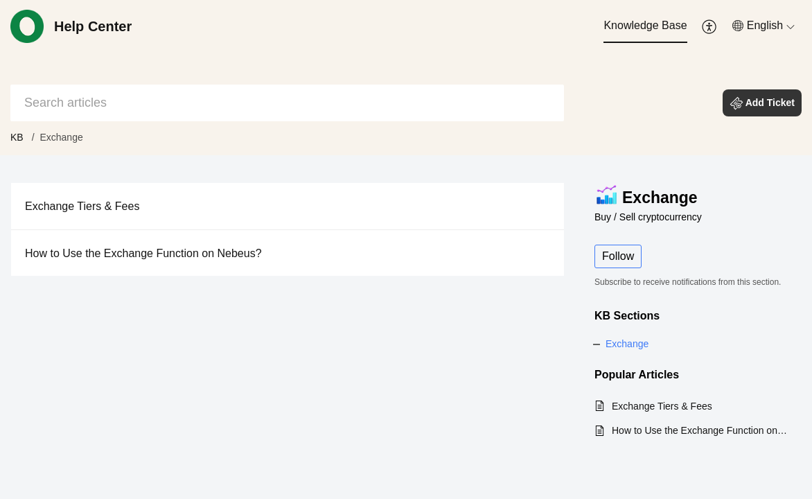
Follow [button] (618, 256)
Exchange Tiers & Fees (82, 206)
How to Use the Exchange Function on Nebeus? (143, 253)
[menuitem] (645, 26)
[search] (287, 103)
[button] (709, 26)
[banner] (406, 77)
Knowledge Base (645, 25)
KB (17, 137)
